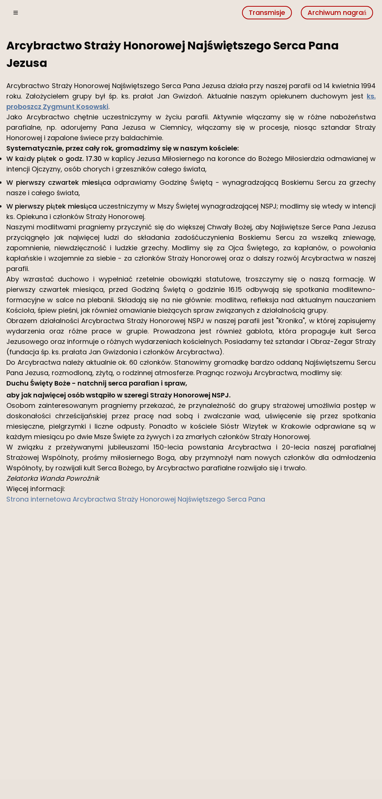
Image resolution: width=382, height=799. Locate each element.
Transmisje (267, 12)
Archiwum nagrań (337, 12)
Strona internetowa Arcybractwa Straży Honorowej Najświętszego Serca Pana (135, 499)
